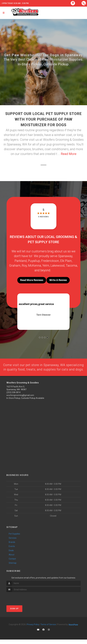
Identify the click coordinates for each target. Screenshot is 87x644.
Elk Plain (66, 261)
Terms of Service (48, 629)
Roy (24, 265)
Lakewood (58, 265)
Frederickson (50, 261)
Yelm (45, 265)
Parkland (21, 261)
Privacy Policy (33, 629)
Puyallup (34, 261)
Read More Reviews (31, 280)
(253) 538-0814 (13, 397)
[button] (39, 337)
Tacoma (71, 265)
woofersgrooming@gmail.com (20, 400)
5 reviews (43, 217)
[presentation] (21, 602)
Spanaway (65, 256)
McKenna (34, 265)
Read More (68, 154)
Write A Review (58, 280)
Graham (14, 265)
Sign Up (14, 613)
